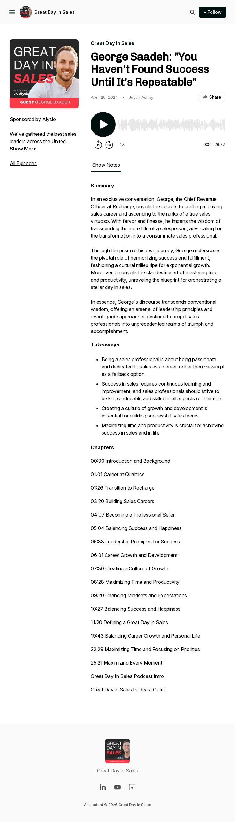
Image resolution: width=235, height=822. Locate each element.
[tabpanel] (158, 440)
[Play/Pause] (103, 124)
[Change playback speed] (122, 144)
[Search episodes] (192, 12)
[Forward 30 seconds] (109, 144)
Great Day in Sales (54, 12)
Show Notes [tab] (106, 165)
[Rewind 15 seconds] (98, 144)
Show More (23, 149)
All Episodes (23, 163)
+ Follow (212, 12)
